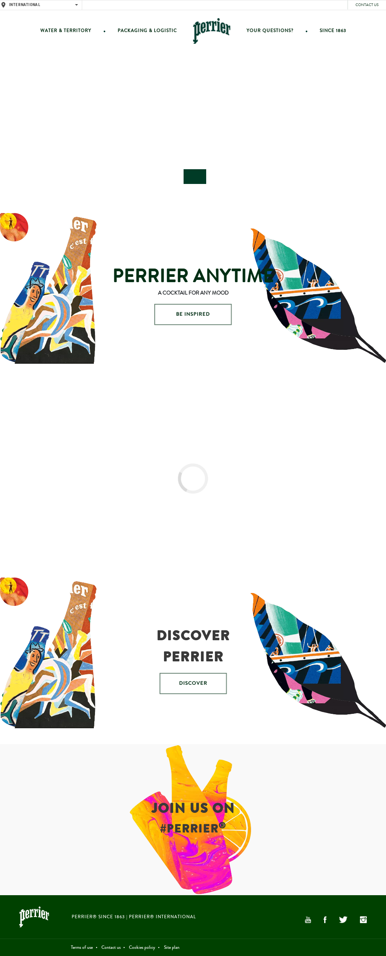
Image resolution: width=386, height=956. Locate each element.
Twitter (343, 919)
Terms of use (82, 947)
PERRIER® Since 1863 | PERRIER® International (134, 917)
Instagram (363, 919)
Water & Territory (65, 31)
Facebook (325, 919)
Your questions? (270, 31)
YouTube (308, 919)
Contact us (366, 5)
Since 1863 (333, 31)
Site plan (171, 947)
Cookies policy (142, 947)
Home (211, 31)
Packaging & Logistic (147, 31)
